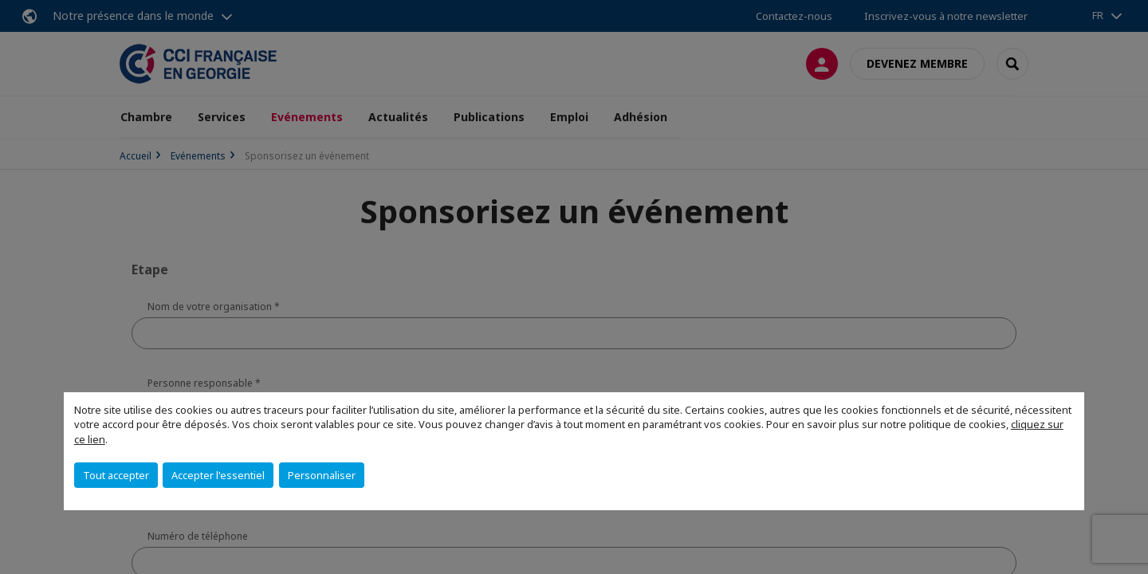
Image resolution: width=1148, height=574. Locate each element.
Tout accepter (116, 475)
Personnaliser (322, 475)
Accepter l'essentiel (218, 475)
